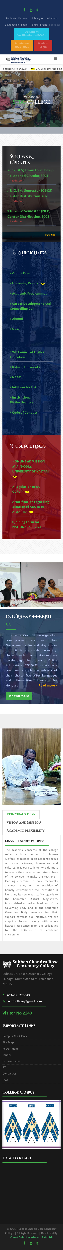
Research (23, 18)
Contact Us (9, 1074)
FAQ (5, 1080)
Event (43, 25)
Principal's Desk (21, 814)
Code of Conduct (23, 413)
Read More (16, 194)
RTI (4, 1067)
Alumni (34, 25)
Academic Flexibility (25, 831)
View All (50, 235)
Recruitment (10, 1049)
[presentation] (2, 582)
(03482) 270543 (18, 995)
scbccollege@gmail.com (25, 1001)
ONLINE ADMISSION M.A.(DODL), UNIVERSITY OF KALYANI (31, 467)
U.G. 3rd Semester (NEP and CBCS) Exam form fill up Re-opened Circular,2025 (30, 184)
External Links (11, 1061)
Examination (11, 25)
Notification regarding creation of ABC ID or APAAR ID (30, 507)
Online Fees (20, 273)
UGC (14, 329)
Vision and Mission (24, 823)
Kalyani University (25, 367)
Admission (52, 18)
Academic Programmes (28, 294)
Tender (6, 1055)
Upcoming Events (24, 283)
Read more (47, 686)
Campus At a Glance (15, 1036)
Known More (19, 696)
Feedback (54, 25)
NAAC (15, 377)
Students (10, 18)
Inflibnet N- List (23, 387)
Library (37, 18)
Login (24, 25)
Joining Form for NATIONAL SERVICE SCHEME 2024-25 (27, 527)
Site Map (8, 1042)
